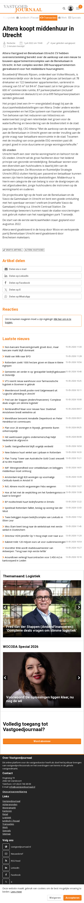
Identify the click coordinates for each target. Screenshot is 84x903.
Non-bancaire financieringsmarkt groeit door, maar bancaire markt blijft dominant (30, 348)
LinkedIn (15, 867)
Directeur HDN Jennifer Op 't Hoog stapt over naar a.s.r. (34, 535)
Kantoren (7, 810)
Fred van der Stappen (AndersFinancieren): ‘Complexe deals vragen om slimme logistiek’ (31, 401)
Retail (5, 814)
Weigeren (55, 897)
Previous (5, 607)
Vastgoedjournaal (11, 801)
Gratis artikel (12, 250)
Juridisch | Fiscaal (11, 820)
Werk (5, 827)
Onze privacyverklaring (14, 791)
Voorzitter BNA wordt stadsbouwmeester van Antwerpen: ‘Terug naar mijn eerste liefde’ (27, 549)
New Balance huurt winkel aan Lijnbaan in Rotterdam (33, 452)
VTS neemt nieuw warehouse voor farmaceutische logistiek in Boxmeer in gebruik (30, 383)
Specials (6, 830)
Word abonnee (42, 741)
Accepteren (72, 897)
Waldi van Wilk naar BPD (18, 356)
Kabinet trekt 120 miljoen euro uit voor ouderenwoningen (35, 541)
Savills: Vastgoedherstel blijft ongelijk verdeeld (29, 446)
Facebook (16, 874)
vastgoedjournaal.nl (21, 846)
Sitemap (6, 833)
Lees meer (16, 891)
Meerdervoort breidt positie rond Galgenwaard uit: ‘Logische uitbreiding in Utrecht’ (30, 392)
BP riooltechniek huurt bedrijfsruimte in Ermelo (29, 501)
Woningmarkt (9, 807)
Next (78, 607)
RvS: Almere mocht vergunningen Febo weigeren (30, 486)
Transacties (8, 824)
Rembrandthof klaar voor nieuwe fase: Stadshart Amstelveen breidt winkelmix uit (29, 410)
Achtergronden (9, 804)
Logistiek (6, 817)
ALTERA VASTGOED (34, 250)
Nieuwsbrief (17, 853)
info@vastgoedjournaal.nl (22, 786)
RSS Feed (15, 860)
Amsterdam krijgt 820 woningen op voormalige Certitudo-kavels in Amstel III (28, 479)
